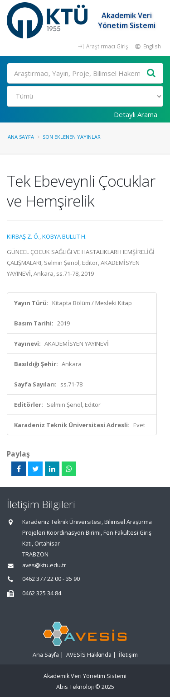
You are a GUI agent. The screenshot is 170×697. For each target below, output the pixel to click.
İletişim (128, 655)
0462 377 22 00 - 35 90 (51, 579)
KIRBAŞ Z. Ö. (23, 236)
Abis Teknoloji (75, 687)
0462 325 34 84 (41, 593)
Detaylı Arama (135, 114)
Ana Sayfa (21, 136)
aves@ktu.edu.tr (44, 565)
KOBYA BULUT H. (64, 236)
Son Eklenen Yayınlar (72, 136)
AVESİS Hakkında (89, 655)
